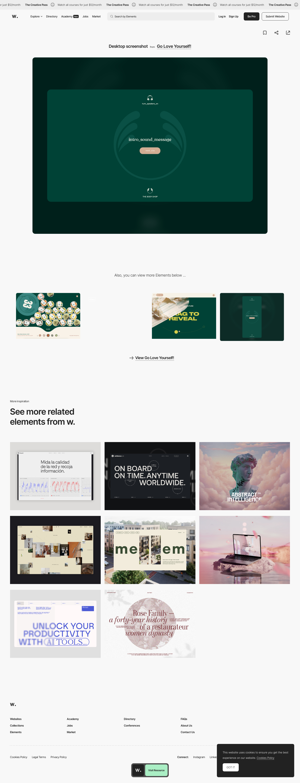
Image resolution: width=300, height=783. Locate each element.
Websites (15, 719)
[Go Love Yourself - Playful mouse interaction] (48, 316)
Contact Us (188, 732)
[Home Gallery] (55, 550)
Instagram (199, 757)
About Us (186, 725)
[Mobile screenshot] (252, 317)
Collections (17, 725)
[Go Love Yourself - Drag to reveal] (184, 316)
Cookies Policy (18, 757)
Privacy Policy (59, 757)
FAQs (184, 719)
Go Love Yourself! (174, 46)
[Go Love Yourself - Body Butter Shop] (116, 316)
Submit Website (275, 16)
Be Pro (252, 16)
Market (96, 16)
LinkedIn (215, 757)
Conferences (132, 725)
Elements (15, 732)
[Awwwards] (15, 16)
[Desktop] (150, 476)
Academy (70, 16)
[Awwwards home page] (138, 770)
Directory (51, 16)
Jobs (85, 16)
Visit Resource (156, 770)
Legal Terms (39, 757)
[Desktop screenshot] (150, 624)
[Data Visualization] (55, 476)
